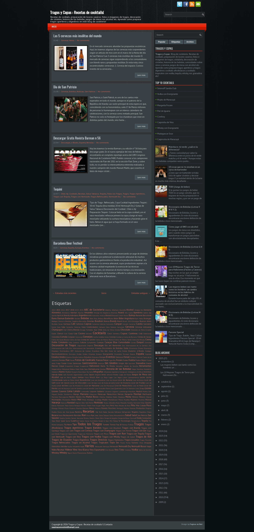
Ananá (121, 312)
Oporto (148, 402)
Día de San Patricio (65, 86)
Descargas (65, 142)
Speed (63, 421)
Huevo (62, 371)
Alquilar (81, 313)
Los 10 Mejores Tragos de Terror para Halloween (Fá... (177, 374)
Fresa (105, 360)
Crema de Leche (88, 339)
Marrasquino (63, 397)
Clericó (60, 333)
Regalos (135, 412)
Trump (128, 443)
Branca (107, 321)
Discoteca (55, 351)
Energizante (108, 354)
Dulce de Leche (115, 351)
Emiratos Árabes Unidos (78, 354)
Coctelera (116, 333)
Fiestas (62, 360)
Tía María (68, 424)
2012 (161, 488)
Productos (140, 408)
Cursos (133, 342)
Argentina (83, 315)
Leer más (141, 75)
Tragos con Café (66, 430)
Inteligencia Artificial (135, 372)
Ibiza (80, 372)
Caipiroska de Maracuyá (168, 139)
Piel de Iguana (163, 111)
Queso (72, 412)
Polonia (98, 408)
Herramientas (145, 366)
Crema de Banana (130, 337)
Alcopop (137, 310)
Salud (128, 415)
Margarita (129, 394)
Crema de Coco (75, 340)
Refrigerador (126, 412)
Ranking (78, 412)
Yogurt (70, 453)
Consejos (88, 336)
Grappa (76, 366)
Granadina (140, 363)
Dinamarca (133, 348)
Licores (148, 388)
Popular (161, 42)
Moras (120, 400)
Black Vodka (138, 318)
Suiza (87, 421)
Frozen (119, 360)
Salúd (134, 415)
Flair (67, 360)
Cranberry (119, 337)
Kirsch (92, 377)
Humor (68, 372)
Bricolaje (135, 321)
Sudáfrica (75, 421)
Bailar (126, 315)
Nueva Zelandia (109, 403)
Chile (100, 330)
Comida (63, 336)
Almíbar (73, 312)
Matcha (102, 397)
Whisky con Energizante (168, 128)
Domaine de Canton (83, 351)
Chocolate (125, 329)
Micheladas (56, 399)
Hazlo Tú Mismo (107, 366)
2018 (72, 310)
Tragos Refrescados (99, 196)
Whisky (63, 452)
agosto (164, 391)
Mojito (105, 399)
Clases (54, 333)
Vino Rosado (109, 450)
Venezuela (98, 446)
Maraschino (112, 394)
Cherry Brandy (73, 330)
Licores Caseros (59, 391)
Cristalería (63, 342)
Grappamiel (84, 366)
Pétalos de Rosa (124, 405)
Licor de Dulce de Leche (106, 383)
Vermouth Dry (115, 196)
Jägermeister (78, 374)
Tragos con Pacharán (85, 434)
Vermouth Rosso (138, 446)
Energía (99, 354)
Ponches (112, 408)
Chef (64, 330)
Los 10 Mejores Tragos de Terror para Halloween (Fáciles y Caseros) (185, 268)
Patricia (83, 405)
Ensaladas (118, 354)
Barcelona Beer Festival (67, 243)
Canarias (132, 324)
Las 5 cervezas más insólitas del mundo (77, 35)
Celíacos (102, 327)
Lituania (108, 391)
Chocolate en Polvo (138, 330)
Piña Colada (141, 405)
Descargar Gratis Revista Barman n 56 (77, 138)
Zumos (89, 453)
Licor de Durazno (123, 383)
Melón (115, 397)
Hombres (140, 369)
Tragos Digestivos (81, 440)
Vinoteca (128, 450)
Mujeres (134, 399)
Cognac (124, 333)
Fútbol (69, 363)
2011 (161, 492)
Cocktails (73, 193)
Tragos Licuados (131, 440)
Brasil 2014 (127, 321)
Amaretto (88, 312)
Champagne (57, 329)
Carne (54, 327)
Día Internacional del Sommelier (81, 348)
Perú (112, 405)
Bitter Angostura (126, 318)
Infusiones (107, 372)
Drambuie (95, 351)
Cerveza (64, 40)
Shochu (92, 418)
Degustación (81, 345)
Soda (139, 418)
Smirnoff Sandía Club (166, 88)
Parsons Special (176, 332)
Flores (72, 360)
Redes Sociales (108, 412)
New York (85, 403)
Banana (139, 315)
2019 (161, 454)
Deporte (90, 345)
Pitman (61, 408)
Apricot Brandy (63, 315)
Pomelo (104, 408)
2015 (58, 310)
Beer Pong (94, 318)
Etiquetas (95, 357)
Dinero (140, 348)
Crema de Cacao (144, 337)
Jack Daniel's (68, 374)
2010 (161, 497)
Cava (83, 327)
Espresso (148, 354)
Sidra (102, 418)
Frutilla (132, 360)
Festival (139, 357)
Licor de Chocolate (78, 383)
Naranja (56, 402)
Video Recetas (58, 449)
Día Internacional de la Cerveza (135, 345)
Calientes (95, 324)
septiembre (166, 386)
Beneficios (108, 318)
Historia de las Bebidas (118, 368)
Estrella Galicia (77, 357)
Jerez (104, 374)
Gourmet (132, 363)
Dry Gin (104, 351)
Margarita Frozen (165, 105)
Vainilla (64, 446)
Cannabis (147, 324)
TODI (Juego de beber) (179, 187)
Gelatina (101, 363)
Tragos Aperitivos (137, 193)
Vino (75, 449)
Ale (141, 310)
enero (164, 424)
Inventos (147, 372)
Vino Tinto (119, 449)
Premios (132, 408)
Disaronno (147, 348)
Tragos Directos (98, 439)
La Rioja (104, 377)
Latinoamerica (133, 377)
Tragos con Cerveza (83, 430)
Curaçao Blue (111, 342)
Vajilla (69, 446)
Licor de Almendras (98, 380)
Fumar (64, 363)
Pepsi (103, 405)
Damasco (148, 342)
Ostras (54, 405)
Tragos (126, 193)
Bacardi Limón (117, 315)
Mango (76, 394)
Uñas (141, 443)
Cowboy (161, 116)
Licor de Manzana (91, 385)
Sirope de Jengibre (110, 418)
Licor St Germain (128, 388)
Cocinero (89, 333)
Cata (63, 327)
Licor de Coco (92, 383)
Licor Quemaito (116, 388)
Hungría (75, 372)
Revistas (90, 142)
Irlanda (55, 374)
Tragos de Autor (128, 437)
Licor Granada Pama (102, 388)
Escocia (132, 354)
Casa (58, 327)
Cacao (60, 324)
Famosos (119, 357)
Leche (142, 377)
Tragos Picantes (145, 440)
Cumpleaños (91, 342)
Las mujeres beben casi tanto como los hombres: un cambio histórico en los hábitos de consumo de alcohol (183, 290)
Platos (91, 408)
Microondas (66, 400)
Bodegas (147, 318)
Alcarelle (122, 310)
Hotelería (55, 372)
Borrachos (83, 321)
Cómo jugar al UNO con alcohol (183, 226)
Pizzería (72, 408)
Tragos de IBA (143, 436)
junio (163, 400)
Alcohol (130, 309)
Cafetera (79, 324)
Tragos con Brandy (131, 428)
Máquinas (93, 394)
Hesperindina (56, 369)
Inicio (54, 26)
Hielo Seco (83, 369)
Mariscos (55, 397)
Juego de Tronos (125, 374)
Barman (61, 318)
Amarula (114, 313)
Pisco (148, 405)
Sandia (62, 418)
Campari (118, 324)
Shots (97, 418)
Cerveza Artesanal (143, 327)
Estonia (69, 357)
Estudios (87, 357)
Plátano (85, 408)
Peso (116, 405)
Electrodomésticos (60, 354)
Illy (88, 372)
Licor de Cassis (62, 383)
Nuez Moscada (121, 403)
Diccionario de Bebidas (112, 348)
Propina (148, 408)
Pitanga (55, 408)
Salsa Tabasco (92, 193)
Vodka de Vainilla (145, 450)
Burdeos (55, 324)
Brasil (119, 321)
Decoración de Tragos (64, 345)
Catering (77, 327)
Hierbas (102, 369)
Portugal (120, 408)
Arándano (74, 315)
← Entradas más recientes (64, 293)
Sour (58, 421)
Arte (90, 315)
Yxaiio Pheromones (79, 453)
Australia (95, 315)
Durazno (132, 351)
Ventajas (106, 446)
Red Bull (99, 412)
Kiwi (98, 377)
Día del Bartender (113, 345)
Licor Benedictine (82, 380)
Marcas (121, 394)
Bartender (69, 318)
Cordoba (101, 337)
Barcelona (147, 315)
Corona (112, 337)
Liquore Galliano (97, 391)
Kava (87, 377)
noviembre (166, 361)
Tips (74, 424)
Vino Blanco (83, 449)
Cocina (81, 333)
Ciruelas (148, 330)
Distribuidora (64, 351)
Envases (126, 354)
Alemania (147, 310)
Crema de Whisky (138, 340)
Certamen (120, 327)
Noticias (80, 91)
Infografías (98, 371)
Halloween (94, 366)
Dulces (124, 351)
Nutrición (136, 403)
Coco (109, 333)
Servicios (80, 418)
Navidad (71, 402)
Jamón (86, 374)
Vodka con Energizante (167, 94)
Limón (76, 391)
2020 (161, 450)
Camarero (109, 324)
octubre (164, 381)
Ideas (84, 372)
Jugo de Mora (65, 377)
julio (163, 396)
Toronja (124, 424)
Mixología (90, 400)
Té (119, 421)
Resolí (60, 415)
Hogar (134, 369)
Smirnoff (133, 418)
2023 (77, 310)
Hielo (77, 369)
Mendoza (121, 397)
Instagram (123, 372)
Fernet (126, 357)
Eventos (72, 91)
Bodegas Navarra (58, 321)
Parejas (77, 405)
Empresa (92, 354)
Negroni (78, 403)
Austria (102, 315)
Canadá (125, 324)
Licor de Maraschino (123, 385)
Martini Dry (80, 397)
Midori (74, 399)
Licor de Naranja (64, 388)
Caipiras (88, 324)
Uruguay (147, 442)
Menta (128, 396)
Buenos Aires (145, 321)
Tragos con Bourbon (112, 428)
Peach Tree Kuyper (94, 405)
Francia (99, 360)
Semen (73, 418)
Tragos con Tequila (61, 196)
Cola (140, 333)
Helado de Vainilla (131, 366)
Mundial (141, 400)
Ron (84, 415)
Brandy (113, 321)
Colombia (56, 337)
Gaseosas (77, 363)
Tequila (103, 193)
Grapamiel (69, 366)
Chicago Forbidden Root (88, 330)
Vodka (135, 449)
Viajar (149, 446)
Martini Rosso (92, 396)
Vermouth (114, 446)
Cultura (83, 342)
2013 (161, 483)
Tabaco (115, 421)
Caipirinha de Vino (165, 122)
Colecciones (147, 333)
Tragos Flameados (116, 440)
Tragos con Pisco (101, 434)
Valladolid (76, 446)
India (91, 372)
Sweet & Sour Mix (105, 421)
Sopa (53, 421)
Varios (71, 40)
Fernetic (133, 357)
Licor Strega (139, 388)
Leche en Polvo (68, 380)
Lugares (115, 391)
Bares (54, 318)
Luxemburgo (123, 391)
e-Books (74, 142)
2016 (63, 310)
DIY (72, 351)
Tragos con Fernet (124, 430)
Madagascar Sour (165, 133)
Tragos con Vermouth (80, 196)
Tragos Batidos (93, 427)
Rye (92, 415)
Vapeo (82, 446)
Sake (96, 415)
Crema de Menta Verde (122, 340)
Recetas (81, 193)
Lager (111, 377)
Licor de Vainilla (88, 388)
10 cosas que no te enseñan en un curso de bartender (184, 168)
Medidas (109, 397)
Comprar (71, 337)
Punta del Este (63, 412)
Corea (107, 337)
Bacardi (108, 315)
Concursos (78, 337)
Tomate (106, 424)
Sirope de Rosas (123, 418)
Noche (91, 403)
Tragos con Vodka (91, 436)
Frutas (125, 360)
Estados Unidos (59, 357)
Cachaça (66, 324)
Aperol (145, 313)
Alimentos (56, 312)
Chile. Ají (65, 193)
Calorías (102, 324)
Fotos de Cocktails (85, 360)
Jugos (74, 377)
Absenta (108, 310)
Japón (91, 374)
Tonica (112, 424)
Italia (60, 374)
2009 (161, 502)
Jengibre (98, 374)
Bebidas (85, 318)
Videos (68, 449)
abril (163, 410)
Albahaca (115, 310)
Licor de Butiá (138, 380)
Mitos (84, 400)
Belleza (101, 318)
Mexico (135, 397)
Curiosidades (124, 342)
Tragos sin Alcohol (80, 442)
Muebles (127, 400)
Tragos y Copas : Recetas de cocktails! (77, 12)
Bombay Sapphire (72, 321)
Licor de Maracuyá (107, 385)
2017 (67, 310)
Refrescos (118, 412)
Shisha (86, 418)
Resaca (55, 415)
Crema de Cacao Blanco (60, 340)
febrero (164, 419)
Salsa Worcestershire (117, 415)
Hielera (72, 369)
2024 (81, 310)
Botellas (90, 321)
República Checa (145, 412)
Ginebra (113, 363)
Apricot (54, 315)
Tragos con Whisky (111, 436)
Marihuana (146, 394)
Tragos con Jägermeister (69, 434)
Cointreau (133, 333)
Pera (108, 405)
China (112, 330)
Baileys (132, 315)
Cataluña (69, 327)
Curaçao (100, 342)
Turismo (134, 442)
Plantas (79, 408)
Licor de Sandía (76, 388)
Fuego (58, 363)
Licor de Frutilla (138, 383)
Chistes (117, 330)
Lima (69, 391)
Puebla (54, 412)
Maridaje (137, 394)
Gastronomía (89, 363)
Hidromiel (65, 369)
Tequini (57, 189)
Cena (108, 327)
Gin (106, 363)
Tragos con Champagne (104, 430)
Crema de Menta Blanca (105, 340)
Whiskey (55, 452)
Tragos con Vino (73, 436)
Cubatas (76, 342)
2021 (161, 445)
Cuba (70, 342)
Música (148, 399)
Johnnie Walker (112, 374)
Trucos (122, 443)
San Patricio (90, 91)
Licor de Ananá (111, 380)
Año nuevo (129, 313)
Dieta (126, 348)
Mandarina (68, 394)
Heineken (119, 366)
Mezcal (148, 397)
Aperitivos (138, 312)
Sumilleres (94, 421)
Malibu (60, 394)
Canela (139, 324)
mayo (163, 405)
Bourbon (99, 321)
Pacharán (60, 405)
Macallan (131, 391)
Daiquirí (140, 342)
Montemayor (113, 400)
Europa (78, 248)
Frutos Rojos (140, 360)
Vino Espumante (97, 449)
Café (73, 324)
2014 (54, 310)
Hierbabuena (93, 369)
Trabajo (130, 424)
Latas (125, 377)
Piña (133, 405)
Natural (64, 403)
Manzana (84, 394)
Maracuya (102, 394)
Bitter (116, 318)
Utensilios (56, 446)
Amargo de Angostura (102, 313)
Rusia (89, 415)
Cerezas (113, 327)
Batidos (77, 318)
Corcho (95, 337)
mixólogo (98, 400)
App (150, 313)
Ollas (142, 403)
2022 (161, 440)
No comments (83, 40)
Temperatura (136, 421)
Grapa (61, 366)
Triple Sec (114, 442)
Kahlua (81, 377)
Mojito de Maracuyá (166, 99)
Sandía (67, 418)
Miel (79, 399)
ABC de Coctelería (94, 309)
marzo (164, 415)
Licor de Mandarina (76, 385)
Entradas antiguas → (141, 293)
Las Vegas (118, 377)
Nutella (130, 403)
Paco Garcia (69, 405)
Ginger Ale (123, 363)
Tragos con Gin (139, 430)
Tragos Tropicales (99, 442)
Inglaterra (115, 372)
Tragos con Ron (117, 433)
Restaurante (68, 415)
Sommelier (146, 418)
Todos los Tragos (114, 193)
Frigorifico (112, 360)
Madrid (139, 391)
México (142, 397)
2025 (161, 358)
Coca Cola (72, 333)
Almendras (66, 313)
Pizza (66, 408)
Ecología (148, 351)
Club (65, 333)
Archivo (190, 42)
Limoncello (85, 391)
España (82, 142)
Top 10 (119, 424)
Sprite (68, 421)
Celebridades (92, 327)
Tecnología (125, 421)
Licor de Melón (138, 385)
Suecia (81, 421)
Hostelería (147, 369)
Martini (72, 397)
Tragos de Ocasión (62, 439)
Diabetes (98, 348)
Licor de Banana (125, 380)
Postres (126, 408)
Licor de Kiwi (62, 385)
